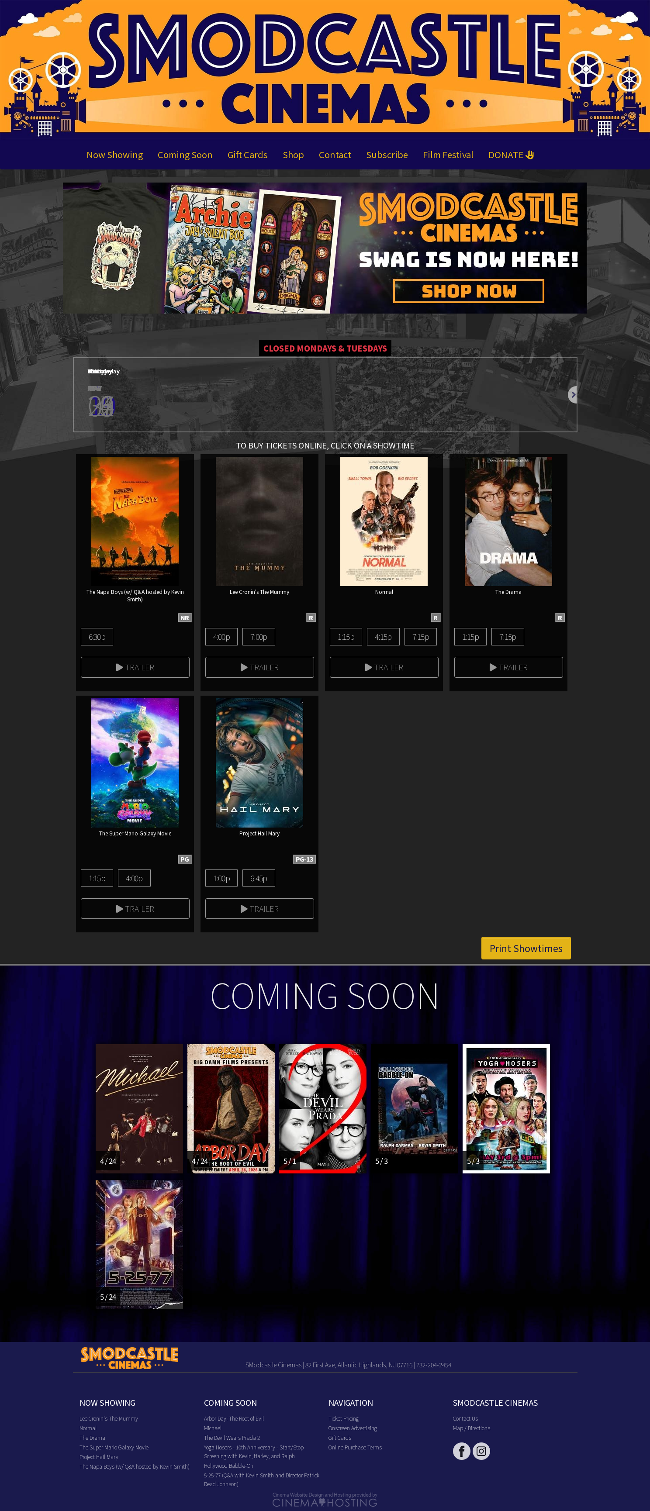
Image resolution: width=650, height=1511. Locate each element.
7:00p (258, 636)
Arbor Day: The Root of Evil (234, 1418)
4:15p (383, 636)
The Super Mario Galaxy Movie (114, 1447)
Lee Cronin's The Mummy (109, 1418)
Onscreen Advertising (352, 1428)
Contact (335, 154)
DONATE (511, 154)
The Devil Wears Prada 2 (232, 1437)
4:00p (221, 636)
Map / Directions (471, 1428)
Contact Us (465, 1418)
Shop (293, 154)
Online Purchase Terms (355, 1447)
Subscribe (387, 154)
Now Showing (114, 154)
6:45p (258, 877)
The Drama (92, 1437)
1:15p (346, 636)
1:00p (221, 877)
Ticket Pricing (343, 1418)
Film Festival (448, 154)
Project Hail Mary (99, 1456)
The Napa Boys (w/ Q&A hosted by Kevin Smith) (135, 1466)
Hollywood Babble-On (228, 1465)
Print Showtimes (526, 948)
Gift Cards (248, 154)
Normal (88, 1428)
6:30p (97, 636)
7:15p (420, 636)
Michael (212, 1428)
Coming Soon (185, 154)
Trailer (135, 667)
